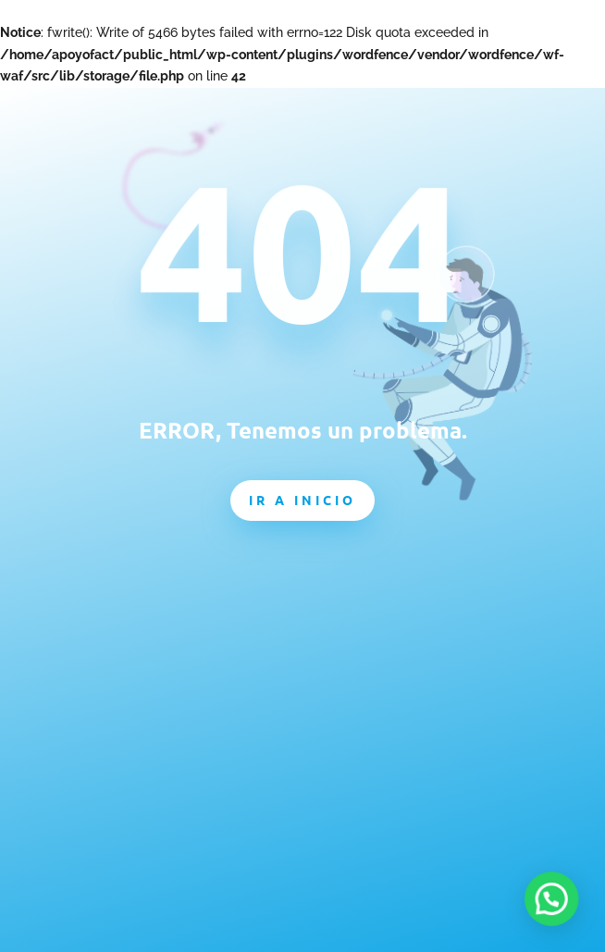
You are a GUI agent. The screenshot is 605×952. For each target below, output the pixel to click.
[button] (559, 919)
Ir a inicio (302, 499)
